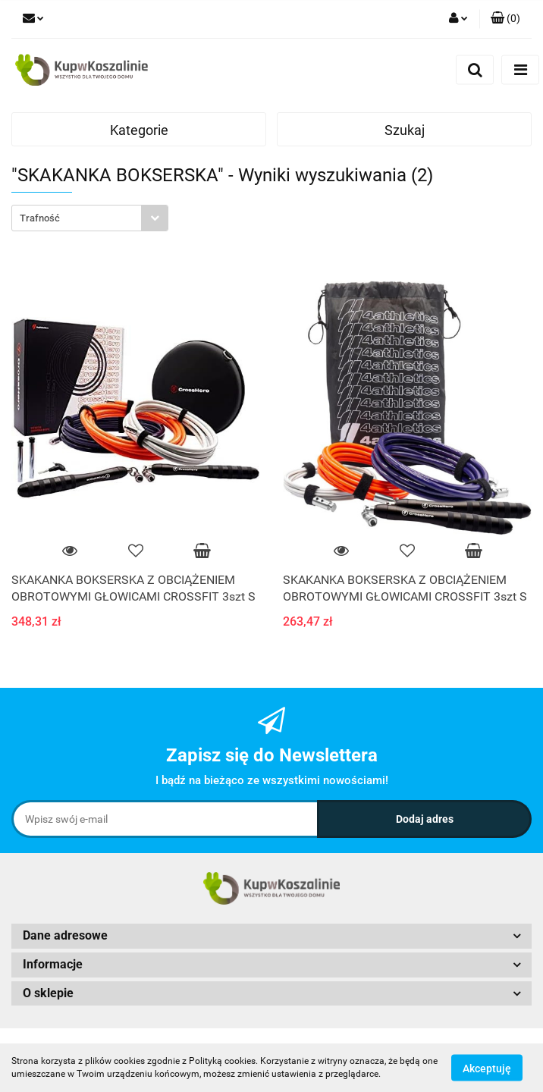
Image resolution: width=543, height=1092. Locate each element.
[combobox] (89, 218)
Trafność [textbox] (40, 218)
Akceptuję (487, 1068)
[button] (505, 19)
